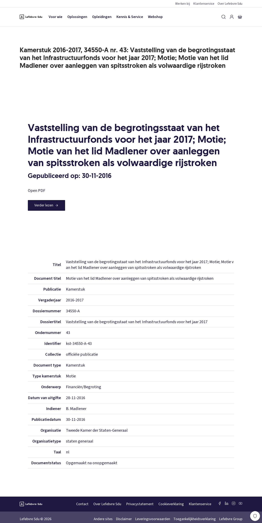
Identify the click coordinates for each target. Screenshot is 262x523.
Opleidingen (102, 16)
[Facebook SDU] (219, 503)
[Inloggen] (231, 16)
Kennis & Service (129, 16)
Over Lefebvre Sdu (230, 4)
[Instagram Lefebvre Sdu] (233, 503)
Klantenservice (203, 4)
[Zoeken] (223, 16)
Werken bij (182, 4)
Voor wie (55, 16)
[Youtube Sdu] (240, 503)
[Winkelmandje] (239, 16)
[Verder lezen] (46, 205)
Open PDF (36, 191)
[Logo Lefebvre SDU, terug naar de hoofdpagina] (31, 16)
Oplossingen (77, 16)
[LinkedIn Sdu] (226, 503)
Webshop (155, 16)
